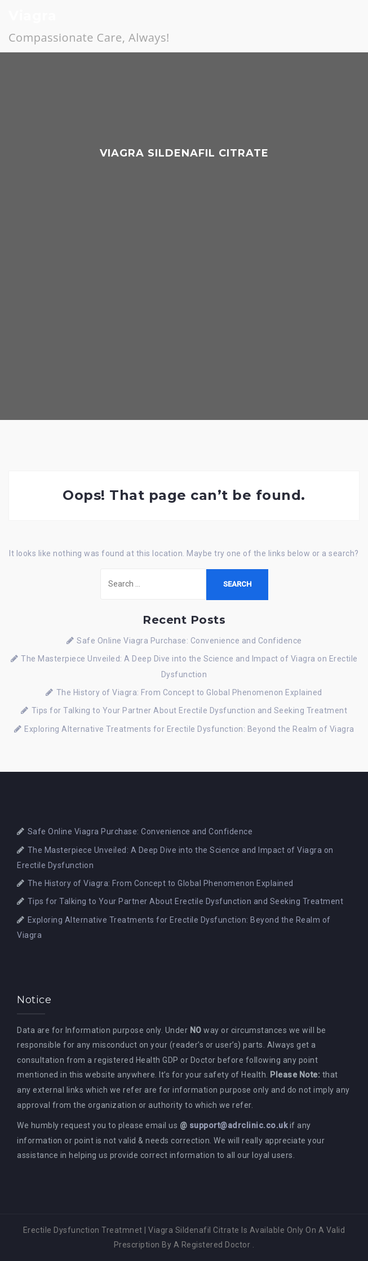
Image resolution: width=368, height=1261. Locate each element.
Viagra (32, 15)
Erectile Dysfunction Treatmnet (83, 1230)
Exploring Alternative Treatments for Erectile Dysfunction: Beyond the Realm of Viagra (189, 729)
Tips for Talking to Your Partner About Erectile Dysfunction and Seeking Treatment (190, 710)
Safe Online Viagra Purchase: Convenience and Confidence (189, 640)
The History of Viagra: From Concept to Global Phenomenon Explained (189, 692)
